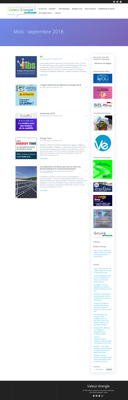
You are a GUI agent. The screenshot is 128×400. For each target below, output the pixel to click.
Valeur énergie (100, 246)
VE (42, 59)
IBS (41, 56)
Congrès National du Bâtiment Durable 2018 (60, 85)
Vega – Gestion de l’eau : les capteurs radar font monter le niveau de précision (102, 252)
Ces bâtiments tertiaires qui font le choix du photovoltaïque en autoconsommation (60, 167)
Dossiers (52, 9)
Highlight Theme (102, 392)
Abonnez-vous (77, 9)
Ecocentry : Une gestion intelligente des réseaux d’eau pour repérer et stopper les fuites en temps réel (102, 307)
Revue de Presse (90, 9)
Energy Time (46, 138)
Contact (58, 13)
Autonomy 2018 (47, 113)
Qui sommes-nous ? (46, 13)
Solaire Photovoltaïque (67, 171)
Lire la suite (43, 75)
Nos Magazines (64, 9)
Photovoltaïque (56, 171)
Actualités (43, 9)
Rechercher (96, 367)
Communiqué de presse (106, 9)
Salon (47, 59)
